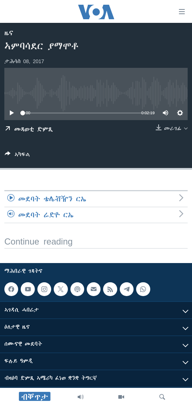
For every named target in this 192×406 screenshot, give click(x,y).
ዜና (8, 33)
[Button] (17, 156)
